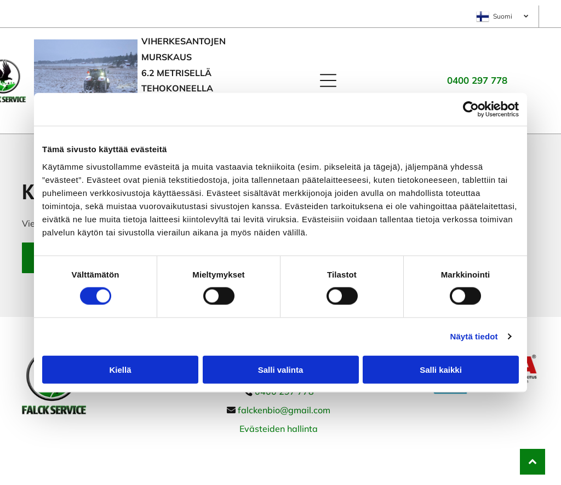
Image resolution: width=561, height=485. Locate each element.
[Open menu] (328, 80)
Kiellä (120, 369)
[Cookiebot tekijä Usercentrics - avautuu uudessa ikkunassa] (471, 109)
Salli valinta (281, 369)
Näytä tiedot (474, 336)
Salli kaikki (441, 369)
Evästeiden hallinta (278, 428)
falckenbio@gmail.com (284, 410)
